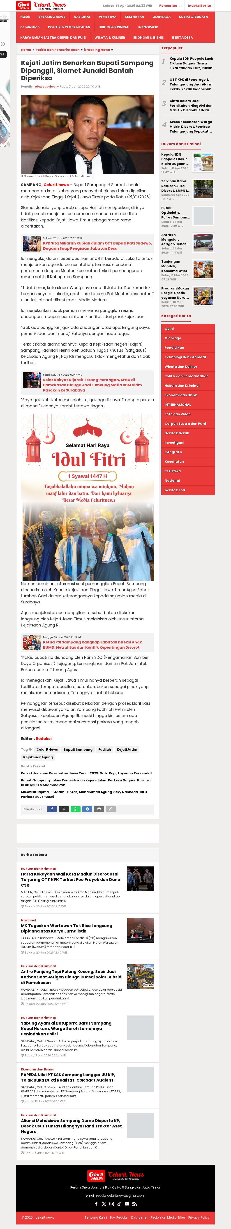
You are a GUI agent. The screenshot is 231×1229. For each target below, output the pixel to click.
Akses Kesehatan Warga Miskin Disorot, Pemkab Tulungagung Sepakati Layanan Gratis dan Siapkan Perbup (191, 127)
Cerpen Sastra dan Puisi (185, 423)
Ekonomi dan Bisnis (37, 1068)
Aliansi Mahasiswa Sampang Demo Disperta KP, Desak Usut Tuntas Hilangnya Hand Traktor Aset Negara (69, 1130)
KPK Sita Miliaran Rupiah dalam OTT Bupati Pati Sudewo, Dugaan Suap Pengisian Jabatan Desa (97, 246)
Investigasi (174, 442)
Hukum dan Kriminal (38, 868)
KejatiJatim (127, 749)
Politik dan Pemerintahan (187, 376)
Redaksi (44, 738)
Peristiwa (173, 471)
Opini (169, 328)
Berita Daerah (177, 433)
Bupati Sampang (78, 749)
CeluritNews (47, 749)
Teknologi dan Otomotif (185, 357)
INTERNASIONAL (178, 404)
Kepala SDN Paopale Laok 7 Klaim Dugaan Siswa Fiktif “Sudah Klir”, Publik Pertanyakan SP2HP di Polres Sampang (191, 63)
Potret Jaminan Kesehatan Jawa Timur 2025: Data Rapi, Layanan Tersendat (86, 773)
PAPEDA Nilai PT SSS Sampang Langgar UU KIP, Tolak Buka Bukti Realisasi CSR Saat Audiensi (69, 1079)
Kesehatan (174, 461)
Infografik (173, 452)
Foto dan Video (178, 414)
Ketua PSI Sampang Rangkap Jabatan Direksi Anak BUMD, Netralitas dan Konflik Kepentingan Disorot (92, 645)
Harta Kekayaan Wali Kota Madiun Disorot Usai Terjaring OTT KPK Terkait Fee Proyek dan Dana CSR (70, 879)
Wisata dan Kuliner (181, 366)
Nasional (28, 920)
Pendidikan (174, 347)
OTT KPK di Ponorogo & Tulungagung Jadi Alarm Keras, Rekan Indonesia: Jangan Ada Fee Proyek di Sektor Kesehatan (192, 84)
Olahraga (173, 338)
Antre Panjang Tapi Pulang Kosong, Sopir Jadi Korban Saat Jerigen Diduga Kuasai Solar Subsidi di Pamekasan (68, 976)
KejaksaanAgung (38, 757)
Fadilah (104, 749)
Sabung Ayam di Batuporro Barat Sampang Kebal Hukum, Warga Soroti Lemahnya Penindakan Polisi (65, 1028)
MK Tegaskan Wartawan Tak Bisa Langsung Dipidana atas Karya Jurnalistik (70, 928)
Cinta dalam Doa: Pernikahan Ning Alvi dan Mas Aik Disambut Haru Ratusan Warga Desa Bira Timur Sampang (192, 106)
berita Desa (175, 490)
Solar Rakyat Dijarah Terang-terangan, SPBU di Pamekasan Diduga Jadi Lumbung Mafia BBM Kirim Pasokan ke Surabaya (92, 385)
